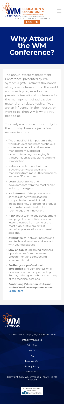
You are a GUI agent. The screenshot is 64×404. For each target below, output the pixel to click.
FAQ (32, 355)
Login (30, 22)
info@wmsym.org (32, 339)
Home (32, 18)
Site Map (32, 345)
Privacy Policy (31, 366)
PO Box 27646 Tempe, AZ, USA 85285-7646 (31, 334)
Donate (18, 18)
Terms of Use (32, 361)
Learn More (16, 290)
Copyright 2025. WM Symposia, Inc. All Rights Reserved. (32, 378)
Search (45, 18)
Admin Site (32, 371)
